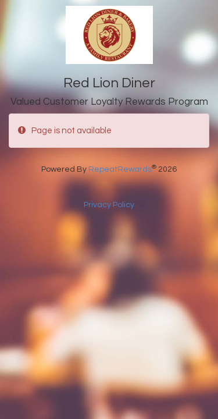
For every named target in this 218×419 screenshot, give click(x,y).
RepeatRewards (120, 169)
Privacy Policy (109, 205)
